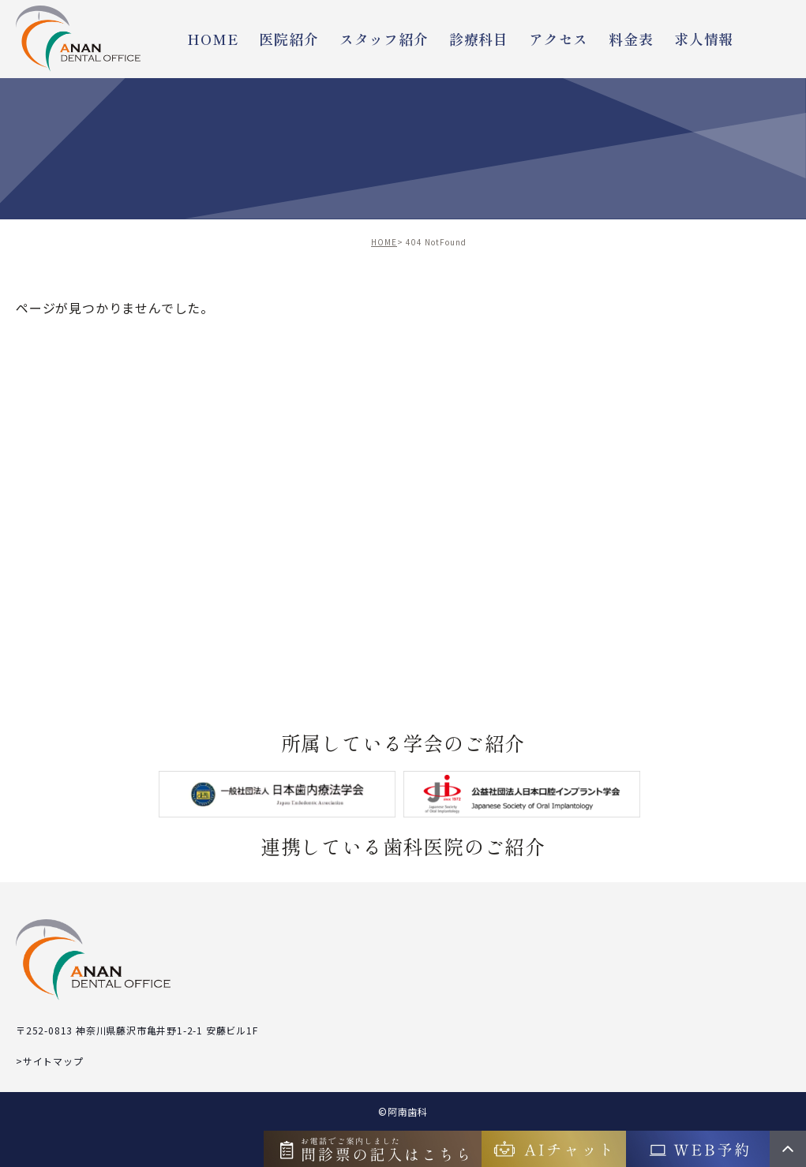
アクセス (558, 38)
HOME (212, 38)
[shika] (521, 794)
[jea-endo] (277, 794)
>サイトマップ (50, 1061)
